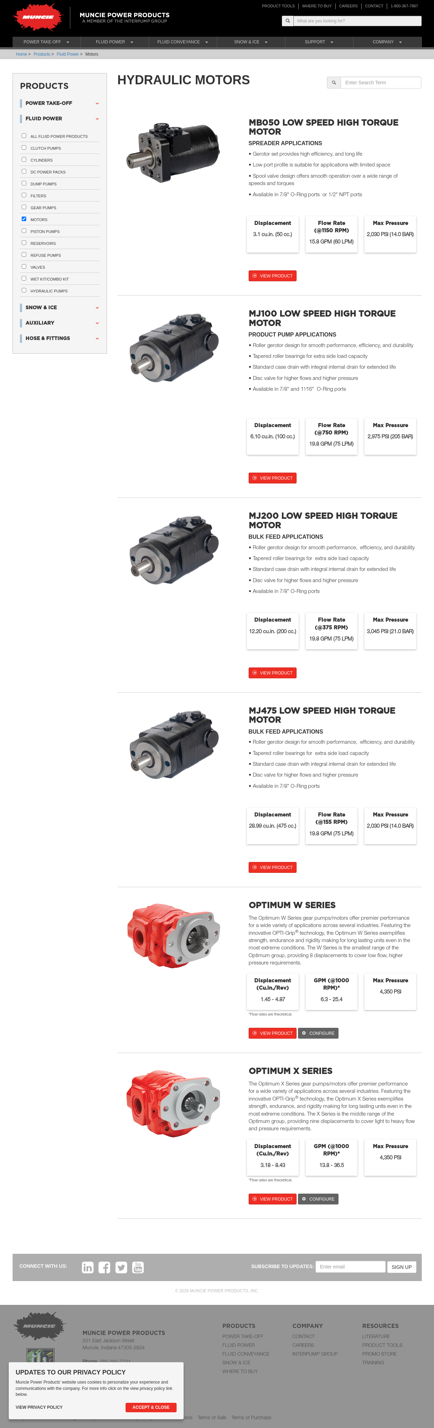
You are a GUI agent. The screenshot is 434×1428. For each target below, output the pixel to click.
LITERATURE (376, 1336)
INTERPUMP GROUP (315, 1354)
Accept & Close (151, 1407)
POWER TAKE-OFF (242, 1336)
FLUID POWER (238, 1345)
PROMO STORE (379, 1354)
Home (21, 54)
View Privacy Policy (39, 1407)
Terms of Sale (212, 1417)
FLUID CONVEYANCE (245, 1354)
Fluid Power (68, 54)
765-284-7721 (115, 1361)
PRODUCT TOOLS (278, 6)
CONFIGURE (318, 1033)
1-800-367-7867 (404, 6)
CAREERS (348, 6)
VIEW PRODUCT (272, 276)
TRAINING (373, 1362)
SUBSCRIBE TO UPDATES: (282, 1266)
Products (42, 54)
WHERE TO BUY (317, 6)
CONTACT (374, 6)
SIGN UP (402, 1267)
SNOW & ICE (236, 1362)
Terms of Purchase (251, 1417)
